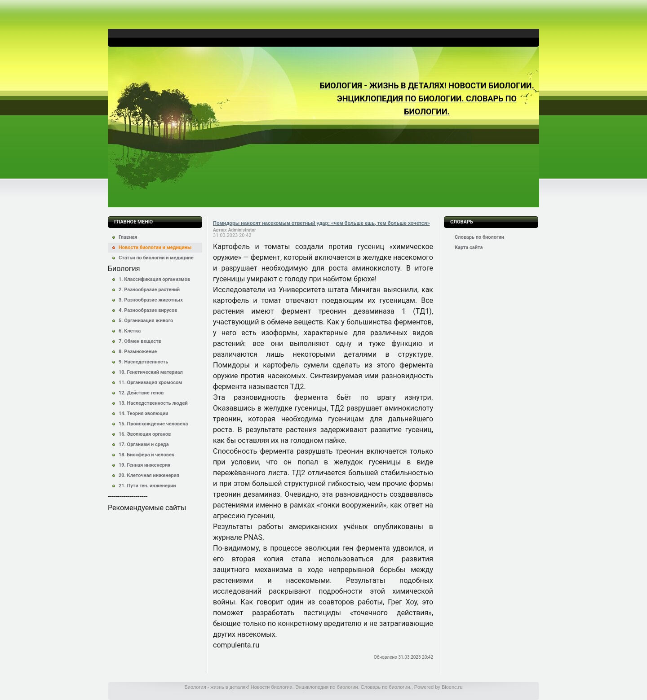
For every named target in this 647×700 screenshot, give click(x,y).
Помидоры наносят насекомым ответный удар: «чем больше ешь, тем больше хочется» (321, 223)
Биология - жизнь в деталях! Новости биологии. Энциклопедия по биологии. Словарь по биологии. (426, 98)
